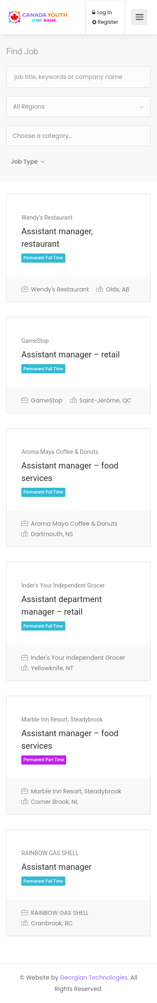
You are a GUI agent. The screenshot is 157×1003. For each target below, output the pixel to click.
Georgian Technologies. (94, 977)
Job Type (24, 161)
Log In (102, 12)
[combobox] (78, 106)
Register (105, 22)
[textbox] (69, 135)
